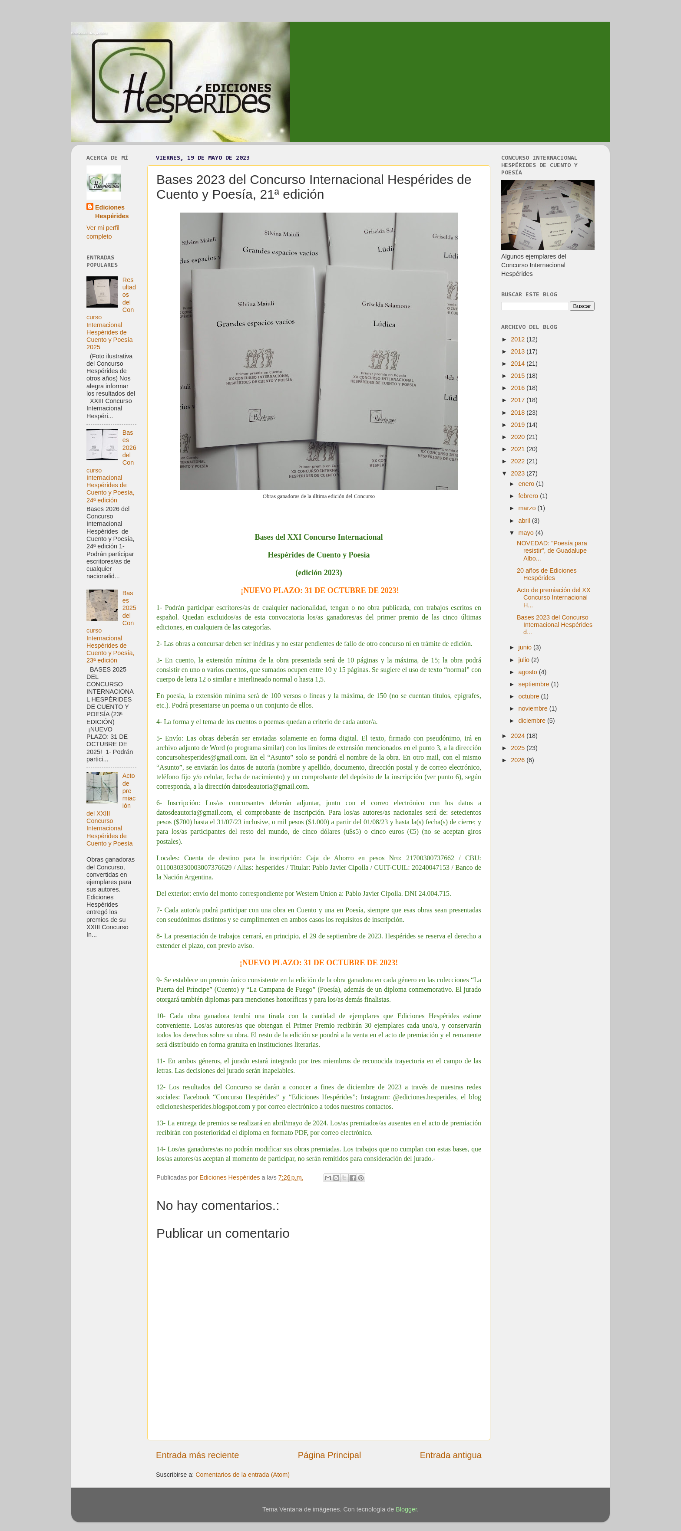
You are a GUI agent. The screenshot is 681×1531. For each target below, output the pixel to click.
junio (526, 647)
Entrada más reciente (197, 1455)
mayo (527, 532)
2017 (518, 400)
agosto (529, 672)
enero (527, 483)
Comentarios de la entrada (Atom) (242, 1474)
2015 (518, 375)
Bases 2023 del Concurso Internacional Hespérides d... (554, 625)
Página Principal (329, 1455)
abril (525, 520)
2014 (518, 363)
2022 (518, 461)
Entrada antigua (451, 1455)
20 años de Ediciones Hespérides (547, 574)
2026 (518, 760)
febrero (529, 495)
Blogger (406, 1509)
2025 (518, 747)
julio (525, 659)
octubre (530, 696)
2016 (518, 387)
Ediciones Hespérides (89, 33)
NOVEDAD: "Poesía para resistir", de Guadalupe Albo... (552, 551)
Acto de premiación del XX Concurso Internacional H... (554, 598)
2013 (518, 351)
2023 (518, 473)
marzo (528, 508)
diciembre (533, 720)
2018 (518, 412)
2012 (518, 339)
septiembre (535, 684)
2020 (518, 436)
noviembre (534, 708)
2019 (518, 424)
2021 (518, 449)
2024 (518, 735)
